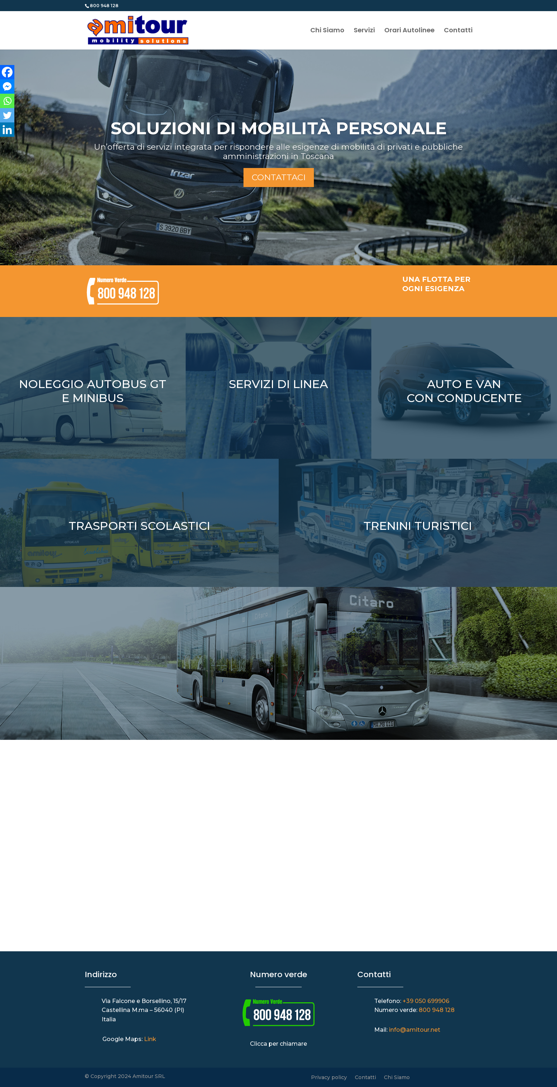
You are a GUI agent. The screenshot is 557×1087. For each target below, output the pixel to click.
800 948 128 (437, 1010)
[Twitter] (7, 115)
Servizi (364, 31)
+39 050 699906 (426, 1001)
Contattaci (279, 177)
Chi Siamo (327, 31)
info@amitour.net (414, 1029)
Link (150, 1039)
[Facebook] (7, 72)
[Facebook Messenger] (7, 86)
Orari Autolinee (409, 31)
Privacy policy (329, 1078)
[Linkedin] (7, 129)
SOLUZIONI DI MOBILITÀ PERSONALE (279, 128)
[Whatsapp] (7, 101)
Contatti (458, 31)
